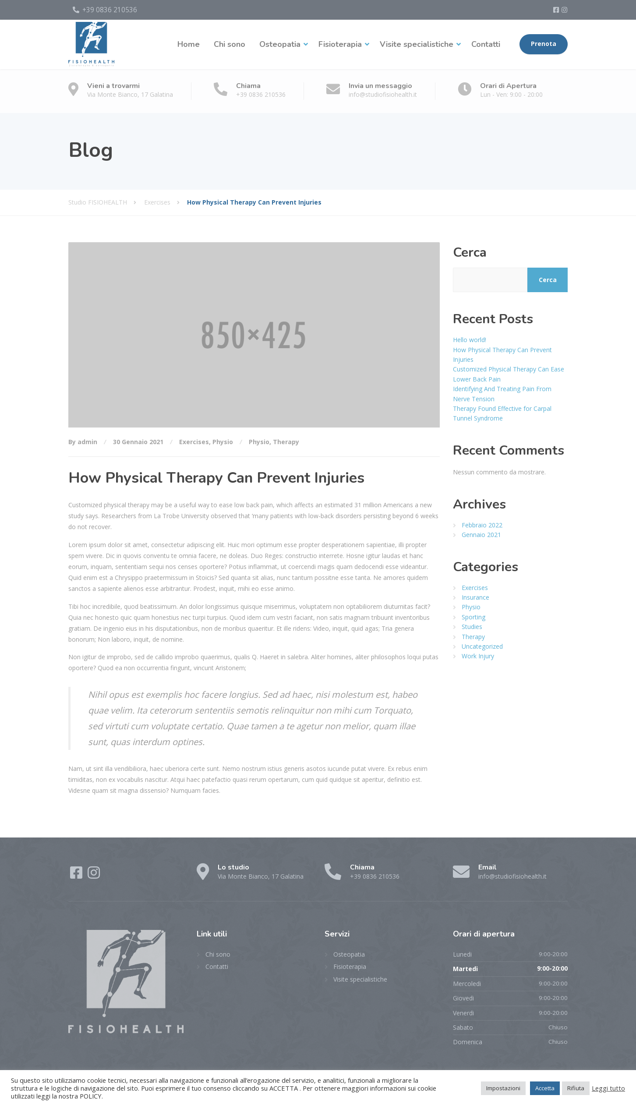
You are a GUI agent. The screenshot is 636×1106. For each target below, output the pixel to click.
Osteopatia (279, 42)
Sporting (473, 615)
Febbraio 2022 (482, 523)
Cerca (470, 251)
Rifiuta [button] (575, 1088)
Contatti (485, 42)
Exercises (194, 440)
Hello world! (469, 338)
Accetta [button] (545, 1088)
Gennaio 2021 (481, 533)
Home (188, 42)
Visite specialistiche (416, 42)
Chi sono (229, 42)
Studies (472, 625)
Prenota (543, 42)
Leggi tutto (608, 1088)
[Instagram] (564, 9)
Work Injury (478, 654)
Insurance (475, 595)
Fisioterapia (340, 42)
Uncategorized (482, 644)
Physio (222, 440)
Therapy (286, 440)
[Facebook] (557, 9)
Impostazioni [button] (503, 1088)
